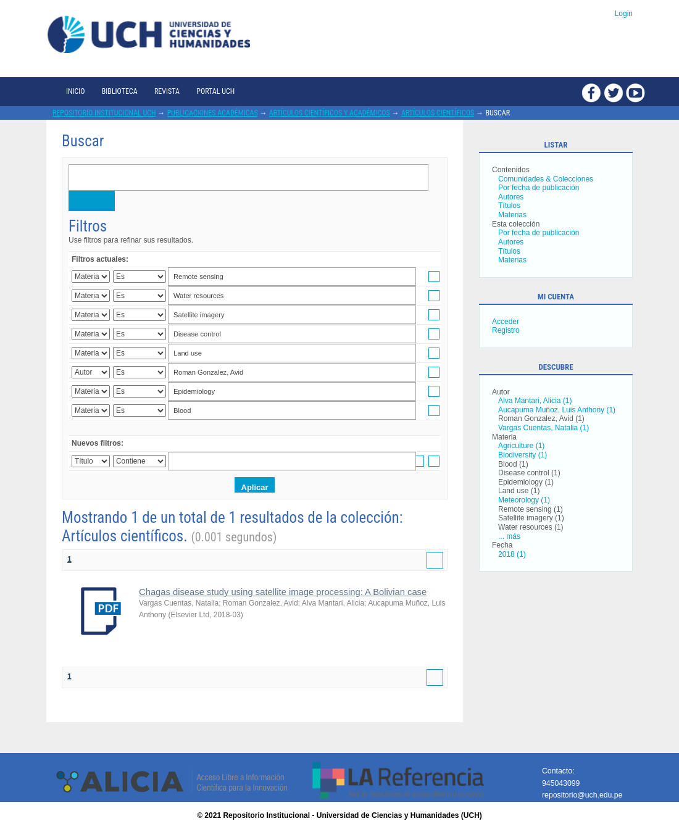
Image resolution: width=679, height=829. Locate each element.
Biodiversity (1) (522, 455)
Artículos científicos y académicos (329, 113)
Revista (167, 91)
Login (624, 13)
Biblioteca (120, 91)
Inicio (75, 91)
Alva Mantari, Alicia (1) (535, 400)
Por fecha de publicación (538, 187)
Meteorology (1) (524, 500)
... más (509, 536)
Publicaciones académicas (212, 113)
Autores (510, 197)
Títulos (509, 205)
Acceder (505, 321)
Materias (512, 214)
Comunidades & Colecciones (545, 179)
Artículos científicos (437, 113)
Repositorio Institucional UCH (104, 113)
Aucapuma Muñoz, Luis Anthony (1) (556, 410)
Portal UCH (215, 91)
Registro (506, 330)
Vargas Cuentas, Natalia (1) (543, 427)
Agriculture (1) (521, 445)
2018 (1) (512, 554)
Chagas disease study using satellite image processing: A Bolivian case (283, 592)
